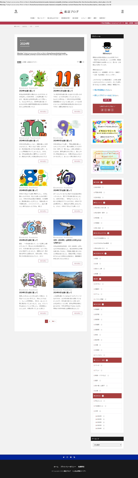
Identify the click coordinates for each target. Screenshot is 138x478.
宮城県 (98, 325)
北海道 (98, 350)
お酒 (98, 391)
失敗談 (98, 223)
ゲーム (98, 294)
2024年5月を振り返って (28, 292)
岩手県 (98, 314)
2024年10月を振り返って (29, 141)
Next (53, 321)
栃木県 (98, 340)
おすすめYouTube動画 (103, 243)
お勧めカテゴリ (32, 62)
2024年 (37, 26)
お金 (98, 264)
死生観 (98, 218)
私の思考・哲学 (101, 213)
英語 (98, 259)
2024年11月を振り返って (63, 91)
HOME (18, 26)
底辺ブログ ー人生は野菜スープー (75, 471)
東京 (98, 335)
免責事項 (81, 467)
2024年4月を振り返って (62, 292)
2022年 (101, 416)
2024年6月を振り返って (28, 240)
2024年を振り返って (27, 91)
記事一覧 (106, 100)
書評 (98, 381)
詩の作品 (99, 198)
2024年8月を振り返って (28, 190)
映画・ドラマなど (102, 375)
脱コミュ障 (100, 269)
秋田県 (98, 320)
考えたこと (100, 401)
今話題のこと (100, 406)
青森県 (98, 309)
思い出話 (99, 228)
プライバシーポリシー (68, 467)
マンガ (98, 365)
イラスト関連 (100, 299)
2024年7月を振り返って (62, 190)
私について (41, 18)
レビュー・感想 (85, 18)
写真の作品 (100, 192)
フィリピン (100, 355)
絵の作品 (99, 187)
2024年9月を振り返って (62, 141)
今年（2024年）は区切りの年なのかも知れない (67, 241)
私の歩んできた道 (102, 208)
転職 (98, 274)
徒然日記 (102, 18)
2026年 (101, 428)
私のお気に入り (101, 248)
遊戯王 (98, 289)
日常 (31, 26)
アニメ (98, 370)
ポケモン (99, 284)
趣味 (95, 18)
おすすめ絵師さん (102, 238)
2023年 (101, 419)
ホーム (56, 467)
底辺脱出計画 (65, 18)
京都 (98, 345)
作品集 (32, 18)
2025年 (101, 425)
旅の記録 (75, 18)
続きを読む (43, 111)
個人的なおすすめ (52, 18)
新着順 (19, 62)
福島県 (98, 330)
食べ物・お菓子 (101, 386)
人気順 (24, 62)
